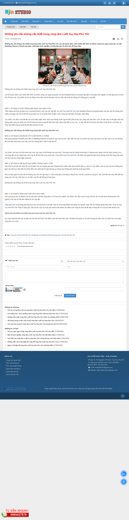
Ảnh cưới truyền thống (13, 486)
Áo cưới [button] (60, 21)
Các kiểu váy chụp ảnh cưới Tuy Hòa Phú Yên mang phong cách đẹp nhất (33, 459)
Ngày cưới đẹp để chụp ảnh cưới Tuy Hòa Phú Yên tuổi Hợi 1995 (30, 466)
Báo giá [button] (84, 21)
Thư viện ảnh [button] (72, 22)
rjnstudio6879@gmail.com (27, 3)
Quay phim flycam (12, 492)
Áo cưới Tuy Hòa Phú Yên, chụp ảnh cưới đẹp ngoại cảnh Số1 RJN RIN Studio (85, 509)
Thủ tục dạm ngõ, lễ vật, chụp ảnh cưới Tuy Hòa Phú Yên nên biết (30, 452)
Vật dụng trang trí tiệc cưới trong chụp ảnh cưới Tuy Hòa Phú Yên (30, 441)
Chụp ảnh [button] (36, 22)
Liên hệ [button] (103, 21)
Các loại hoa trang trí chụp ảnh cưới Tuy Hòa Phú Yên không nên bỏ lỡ (32, 445)
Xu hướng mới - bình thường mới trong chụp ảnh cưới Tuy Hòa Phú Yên (32, 434)
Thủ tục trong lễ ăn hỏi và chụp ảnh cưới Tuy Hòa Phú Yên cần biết (31, 431)
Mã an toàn (9, 406)
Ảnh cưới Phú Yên (12, 495)
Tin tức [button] (93, 22)
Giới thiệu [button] (24, 21)
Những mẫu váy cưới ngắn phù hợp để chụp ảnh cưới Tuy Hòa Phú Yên (32, 462)
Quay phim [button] (49, 22)
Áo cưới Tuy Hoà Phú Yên (66, 145)
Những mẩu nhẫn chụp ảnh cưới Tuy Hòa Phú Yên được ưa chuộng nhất (33, 438)
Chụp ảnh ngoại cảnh (13, 481)
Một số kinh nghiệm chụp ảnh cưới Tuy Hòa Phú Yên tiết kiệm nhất (31, 455)
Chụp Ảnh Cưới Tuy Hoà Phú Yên (67, 232)
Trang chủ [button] (14, 21)
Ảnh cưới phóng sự (12, 483)
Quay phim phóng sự (13, 489)
